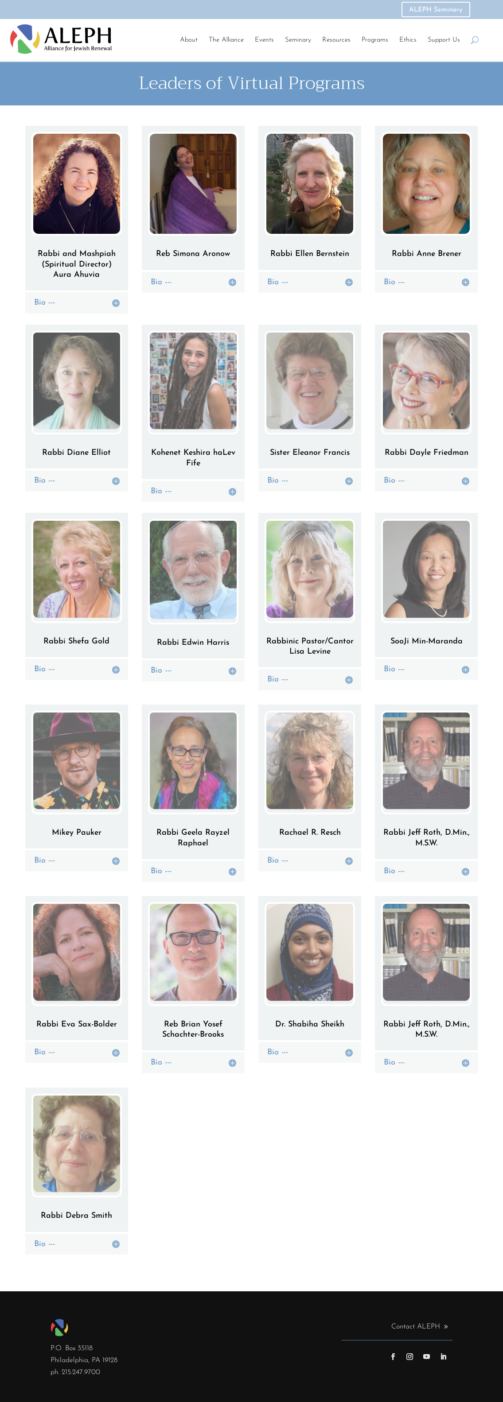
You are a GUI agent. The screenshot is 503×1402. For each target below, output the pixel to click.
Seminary (298, 40)
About (189, 40)
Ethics (408, 40)
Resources (336, 40)
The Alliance (226, 40)
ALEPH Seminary (436, 10)
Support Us (444, 40)
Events (264, 40)
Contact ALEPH (415, 1326)
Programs (375, 40)
